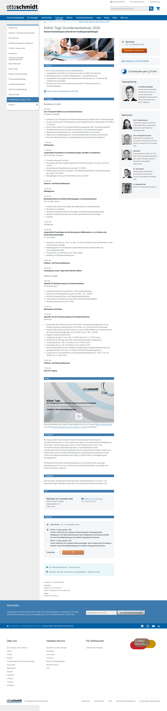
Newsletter (50, 657)
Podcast (12, 105)
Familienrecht (14, 38)
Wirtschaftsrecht (15, 64)
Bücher (69, 18)
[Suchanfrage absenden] (151, 8)
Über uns (124, 18)
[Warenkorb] (158, 8)
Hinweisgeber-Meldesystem (150, 707)
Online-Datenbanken (15, 18)
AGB (110, 707)
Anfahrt (9, 660)
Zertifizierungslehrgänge (18, 90)
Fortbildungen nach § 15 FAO (66, 22)
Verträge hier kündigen (94, 654)
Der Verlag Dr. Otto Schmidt (17, 654)
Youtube (10, 688)
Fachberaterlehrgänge (17, 85)
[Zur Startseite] (45, 22)
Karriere (10, 664)
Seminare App (14, 95)
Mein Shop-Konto (118, 2)
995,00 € (81, 534)
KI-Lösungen (32, 18)
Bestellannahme (52, 671)
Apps (99, 18)
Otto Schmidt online (137, 2)
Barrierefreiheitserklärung (125, 707)
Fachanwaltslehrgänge (17, 79)
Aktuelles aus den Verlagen (56, 654)
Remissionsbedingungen (55, 667)
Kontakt (10, 678)
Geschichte (11, 671)
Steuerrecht (13, 54)
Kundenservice (155, 2)
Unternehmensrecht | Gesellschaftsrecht (16, 59)
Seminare (59, 18)
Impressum (86, 707)
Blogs (106, 18)
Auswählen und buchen (134, 51)
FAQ (48, 674)
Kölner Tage (13, 69)
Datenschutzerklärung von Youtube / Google (69, 427)
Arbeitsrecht (13, 28)
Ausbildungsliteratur (84, 18)
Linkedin (10, 684)
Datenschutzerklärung (103, 425)
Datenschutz (99, 707)
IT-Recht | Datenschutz (17, 49)
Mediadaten (11, 674)
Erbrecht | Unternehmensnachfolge (21, 33)
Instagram (10, 691)
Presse (9, 657)
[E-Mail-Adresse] (101, 618)
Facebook (10, 681)
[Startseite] (14, 708)
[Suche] (129, 8)
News (115, 18)
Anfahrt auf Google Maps (92, 499)
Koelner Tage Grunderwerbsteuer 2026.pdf (61, 91)
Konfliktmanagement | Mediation (21, 44)
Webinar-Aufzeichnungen (18, 74)
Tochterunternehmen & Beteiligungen (21, 667)
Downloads (50, 660)
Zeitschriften (46, 18)
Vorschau (50, 664)
